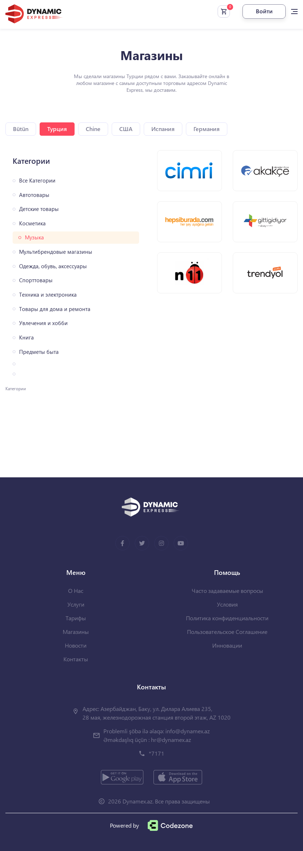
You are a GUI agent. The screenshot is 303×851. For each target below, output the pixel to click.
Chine (93, 128)
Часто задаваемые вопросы (227, 590)
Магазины (76, 631)
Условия (227, 604)
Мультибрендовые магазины (55, 251)
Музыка (34, 237)
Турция (57, 128)
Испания (163, 128)
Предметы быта (39, 351)
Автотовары (34, 195)
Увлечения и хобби (43, 323)
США (126, 128)
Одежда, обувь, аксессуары (53, 266)
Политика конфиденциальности (227, 618)
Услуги (75, 604)
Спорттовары (36, 280)
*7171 (156, 753)
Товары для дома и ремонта (54, 309)
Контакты (75, 659)
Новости (75, 645)
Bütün (20, 128)
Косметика (32, 223)
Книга (26, 337)
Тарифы (76, 618)
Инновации (227, 645)
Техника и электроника (48, 294)
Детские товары (39, 209)
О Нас (75, 590)
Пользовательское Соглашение (227, 631)
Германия (206, 128)
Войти (264, 11)
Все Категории (37, 180)
